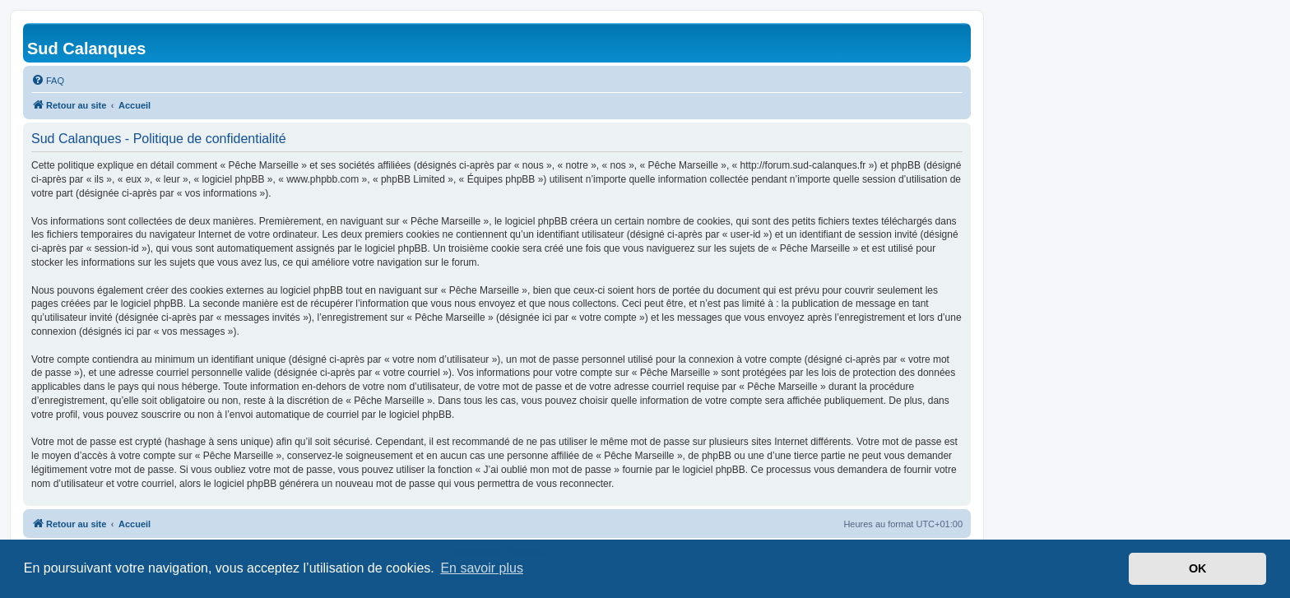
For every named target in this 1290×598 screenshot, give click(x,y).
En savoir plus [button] (481, 568)
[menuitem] (47, 80)
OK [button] (1198, 568)
